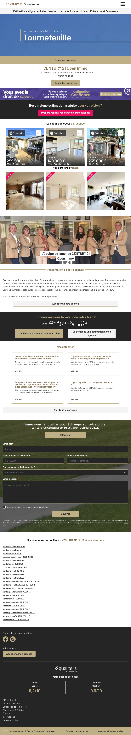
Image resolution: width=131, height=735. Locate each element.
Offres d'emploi (10, 700)
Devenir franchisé (11, 703)
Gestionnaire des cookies (110, 731)
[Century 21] (22, 4)
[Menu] (123, 4)
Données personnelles (77, 731)
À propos (7, 713)
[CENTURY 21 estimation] (65, 94)
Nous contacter (10, 720)
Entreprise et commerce (15, 706)
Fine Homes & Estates (13, 710)
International (9, 716)
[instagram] (13, 639)
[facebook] (5, 639)
